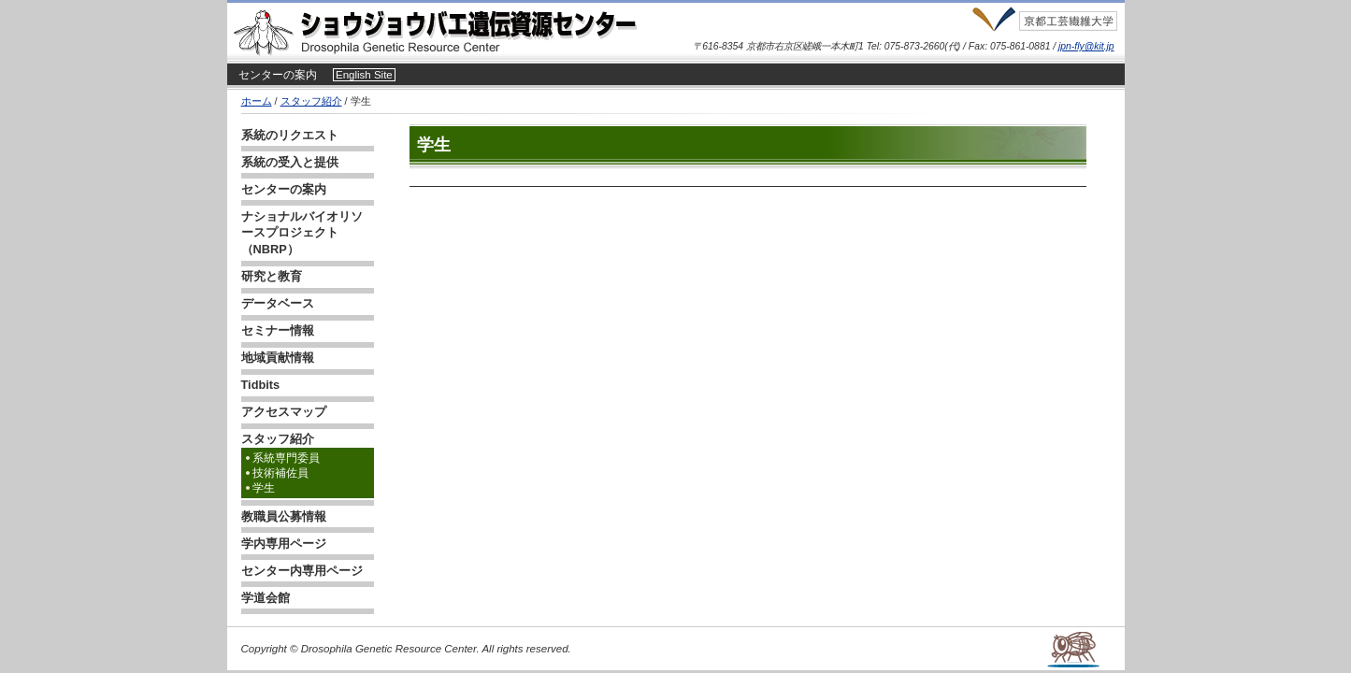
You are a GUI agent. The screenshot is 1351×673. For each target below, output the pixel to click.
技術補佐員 (280, 473)
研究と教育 (271, 276)
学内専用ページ (283, 544)
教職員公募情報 (283, 516)
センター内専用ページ (302, 571)
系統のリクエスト (289, 135)
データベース (277, 303)
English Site (364, 74)
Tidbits (260, 385)
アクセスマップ (283, 412)
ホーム (256, 101)
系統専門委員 (286, 458)
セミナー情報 (277, 330)
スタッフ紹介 (311, 101)
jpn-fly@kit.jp (1086, 46)
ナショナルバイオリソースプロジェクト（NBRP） (302, 233)
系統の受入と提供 (289, 162)
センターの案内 (277, 74)
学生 (263, 488)
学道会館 (265, 598)
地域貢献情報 (277, 358)
